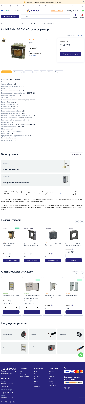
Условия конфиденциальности (55, 370)
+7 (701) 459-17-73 (7, 375)
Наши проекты (27, 6)
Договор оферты (24, 364)
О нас (36, 359)
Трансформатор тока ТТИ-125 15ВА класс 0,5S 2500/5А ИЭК (73, 238)
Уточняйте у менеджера (47, 39)
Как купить (52, 364)
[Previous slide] (77, 214)
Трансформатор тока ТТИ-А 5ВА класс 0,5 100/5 (53, 238)
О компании (4, 6)
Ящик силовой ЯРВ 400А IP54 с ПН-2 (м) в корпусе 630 (53, 290)
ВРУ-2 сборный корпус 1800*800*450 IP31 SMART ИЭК (73, 290)
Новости (47, 6)
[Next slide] (82, 214)
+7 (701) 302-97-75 (7, 372)
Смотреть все (32, 55)
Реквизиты (37, 375)
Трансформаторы (35, 23)
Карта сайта (52, 374)
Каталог (10, 23)
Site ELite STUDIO (52, 400)
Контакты (54, 6)
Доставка (12, 6)
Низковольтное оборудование (21, 23)
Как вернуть (52, 367)
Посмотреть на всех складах (67, 58)
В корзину (73, 254)
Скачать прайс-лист (25, 362)
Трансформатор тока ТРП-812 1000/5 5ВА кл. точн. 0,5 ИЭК (31, 238)
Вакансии (37, 362)
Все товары (67, 214)
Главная (3, 23)
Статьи (41, 6)
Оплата (19, 6)
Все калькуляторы (76, 155)
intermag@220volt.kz (7, 386)
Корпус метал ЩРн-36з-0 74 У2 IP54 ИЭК (11, 290)
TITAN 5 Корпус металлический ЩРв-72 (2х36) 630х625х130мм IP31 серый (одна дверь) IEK (32, 291)
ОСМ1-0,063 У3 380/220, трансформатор (9, 238)
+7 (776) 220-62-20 (7, 382)
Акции (35, 6)
